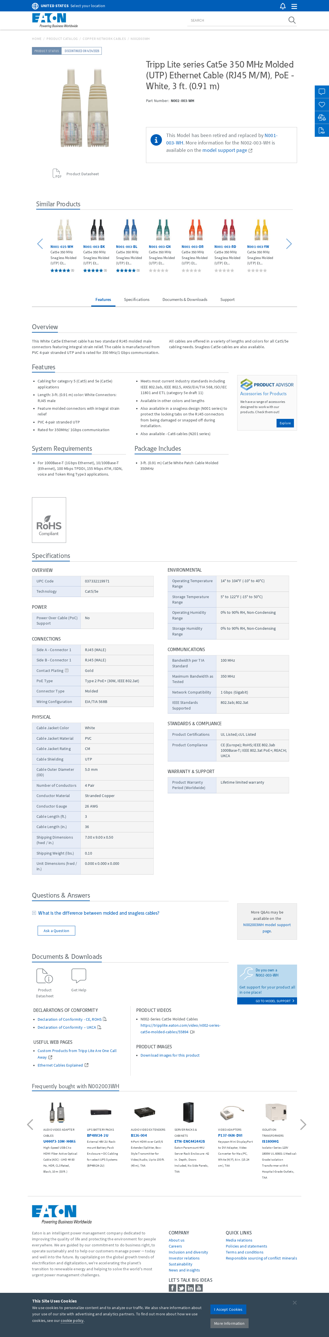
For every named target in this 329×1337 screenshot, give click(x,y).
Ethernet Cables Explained (60, 1065)
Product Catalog (62, 38)
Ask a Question (56, 930)
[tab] (130, 913)
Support (227, 299)
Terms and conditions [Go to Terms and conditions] (244, 1252)
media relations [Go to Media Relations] (239, 1240)
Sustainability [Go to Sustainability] (180, 1264)
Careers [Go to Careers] (175, 1246)
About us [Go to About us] (176, 1240)
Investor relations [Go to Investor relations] (184, 1258)
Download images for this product (170, 1055)
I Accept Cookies (228, 1309)
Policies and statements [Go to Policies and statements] (246, 1246)
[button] (294, 7)
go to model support (275, 1001)
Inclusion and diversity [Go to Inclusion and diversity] (188, 1252)
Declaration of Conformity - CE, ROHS (69, 1019)
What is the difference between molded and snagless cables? (97, 913)
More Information (229, 1323)
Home (37, 38)
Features (103, 299)
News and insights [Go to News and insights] (184, 1270)
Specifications (137, 299)
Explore (285, 423)
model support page (224, 150)
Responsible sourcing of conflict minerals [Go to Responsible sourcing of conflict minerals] (261, 1258)
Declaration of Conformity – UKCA (67, 1027)
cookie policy (72, 1320)
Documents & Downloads (185, 299)
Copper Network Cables (104, 38)
